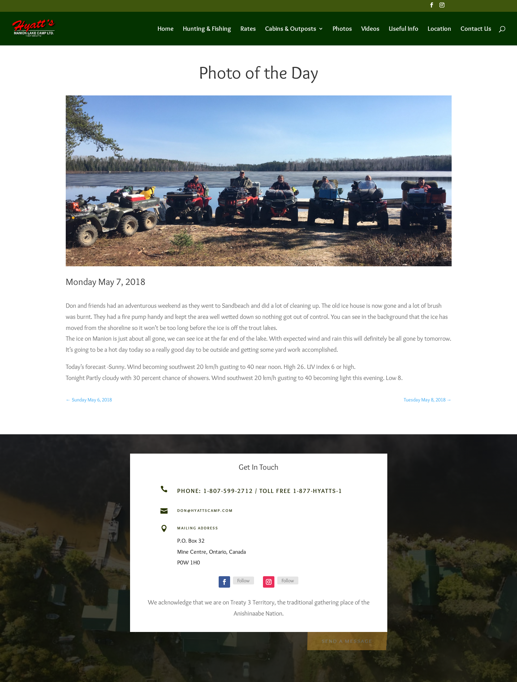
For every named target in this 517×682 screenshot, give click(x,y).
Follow (243, 580)
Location (439, 29)
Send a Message (346, 640)
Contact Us (476, 29)
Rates (248, 29)
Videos (370, 29)
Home (166, 29)
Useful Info (403, 29)
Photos (342, 29)
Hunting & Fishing (207, 29)
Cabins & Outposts (290, 29)
